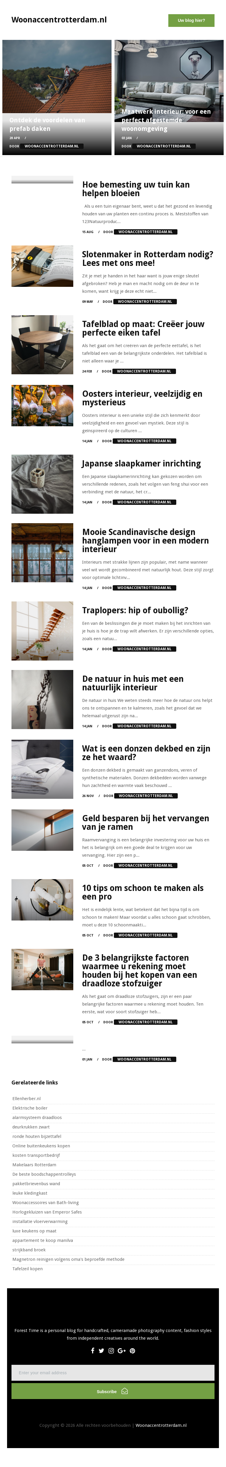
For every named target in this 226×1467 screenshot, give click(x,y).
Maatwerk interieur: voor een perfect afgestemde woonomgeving (166, 120)
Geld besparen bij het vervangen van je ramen (145, 823)
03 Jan (127, 138)
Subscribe (112, 1391)
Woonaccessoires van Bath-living (45, 1202)
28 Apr (14, 138)
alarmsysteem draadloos (37, 1117)
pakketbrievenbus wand (36, 1183)
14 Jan (87, 441)
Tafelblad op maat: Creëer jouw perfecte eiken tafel (143, 328)
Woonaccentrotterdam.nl (161, 1425)
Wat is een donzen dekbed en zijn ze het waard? (146, 753)
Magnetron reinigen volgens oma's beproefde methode (68, 1259)
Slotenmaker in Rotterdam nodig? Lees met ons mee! (147, 259)
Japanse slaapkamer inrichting (141, 464)
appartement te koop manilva (42, 1240)
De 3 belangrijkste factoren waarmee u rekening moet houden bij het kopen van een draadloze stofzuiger (139, 970)
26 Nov (88, 796)
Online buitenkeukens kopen (41, 1146)
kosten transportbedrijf (36, 1155)
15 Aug (88, 232)
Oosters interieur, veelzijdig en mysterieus (142, 398)
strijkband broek (29, 1250)
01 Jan (87, 1059)
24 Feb (87, 371)
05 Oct (88, 866)
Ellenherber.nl (26, 1098)
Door (46, 146)
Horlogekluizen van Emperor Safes (47, 1212)
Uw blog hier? (191, 20)
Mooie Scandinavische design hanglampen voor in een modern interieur (145, 540)
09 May (87, 302)
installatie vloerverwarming (40, 1221)
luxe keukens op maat (34, 1231)
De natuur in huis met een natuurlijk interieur (133, 683)
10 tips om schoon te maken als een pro (143, 892)
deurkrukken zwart (31, 1127)
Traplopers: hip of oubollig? (135, 610)
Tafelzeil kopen (27, 1268)
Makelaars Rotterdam (34, 1164)
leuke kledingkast (29, 1193)
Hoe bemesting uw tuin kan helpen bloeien (136, 189)
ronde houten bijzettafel (36, 1136)
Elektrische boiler (29, 1108)
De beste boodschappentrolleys (44, 1174)
